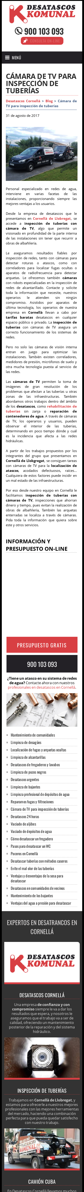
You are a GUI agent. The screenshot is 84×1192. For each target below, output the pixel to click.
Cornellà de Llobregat (52, 218)
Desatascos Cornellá (23, 101)
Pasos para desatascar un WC (31, 846)
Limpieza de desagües (26, 742)
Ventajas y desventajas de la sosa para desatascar (37, 878)
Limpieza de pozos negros (28, 772)
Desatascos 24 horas (25, 816)
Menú (16, 57)
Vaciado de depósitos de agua (31, 831)
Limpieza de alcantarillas (28, 757)
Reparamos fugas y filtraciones (32, 801)
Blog (49, 101)
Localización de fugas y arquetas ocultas (38, 749)
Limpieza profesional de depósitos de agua (40, 794)
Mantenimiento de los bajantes (32, 895)
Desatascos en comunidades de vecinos (38, 888)
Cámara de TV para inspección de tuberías (40, 809)
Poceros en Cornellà (24, 853)
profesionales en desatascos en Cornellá (41, 687)
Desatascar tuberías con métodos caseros (39, 861)
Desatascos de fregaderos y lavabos (35, 764)
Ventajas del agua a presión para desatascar (41, 903)
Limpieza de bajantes (25, 787)
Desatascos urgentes (25, 779)
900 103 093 (43, 31)
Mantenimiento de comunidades (33, 735)
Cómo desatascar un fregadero (32, 838)
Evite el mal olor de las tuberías (32, 868)
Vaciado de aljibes (23, 824)
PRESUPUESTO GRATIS (42, 645)
